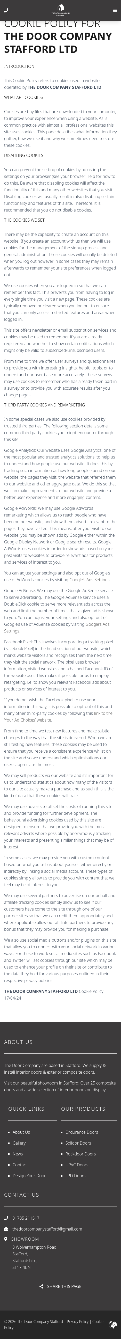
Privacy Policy (77, 1321)
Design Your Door (29, 1175)
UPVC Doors (77, 1165)
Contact (20, 1165)
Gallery (19, 1143)
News (18, 1154)
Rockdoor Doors (81, 1154)
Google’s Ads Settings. (90, 580)
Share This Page (60, 1286)
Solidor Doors (78, 1143)
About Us (21, 1132)
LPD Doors (75, 1175)
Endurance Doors (82, 1132)
